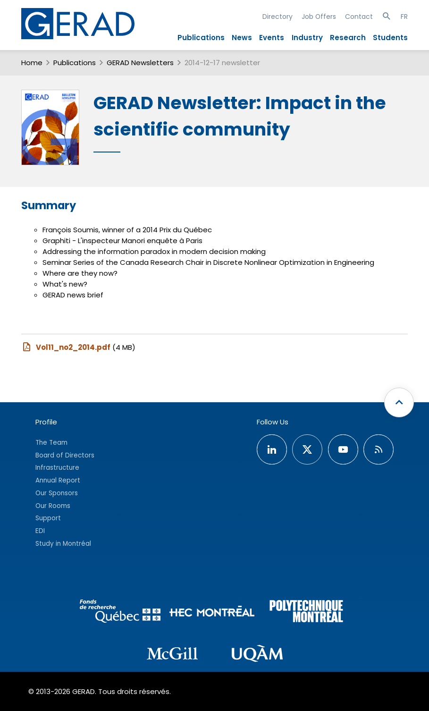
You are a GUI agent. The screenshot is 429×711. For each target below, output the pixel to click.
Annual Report (57, 480)
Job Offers (319, 16)
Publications (201, 37)
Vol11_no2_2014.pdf (65, 347)
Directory (277, 16)
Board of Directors (64, 455)
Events (271, 37)
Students (390, 37)
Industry (307, 37)
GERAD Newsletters (140, 63)
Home (31, 63)
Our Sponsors (56, 493)
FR (404, 16)
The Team (51, 442)
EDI (40, 530)
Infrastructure (57, 467)
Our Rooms (52, 505)
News (242, 37)
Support (48, 518)
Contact (359, 16)
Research (348, 37)
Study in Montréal (63, 543)
